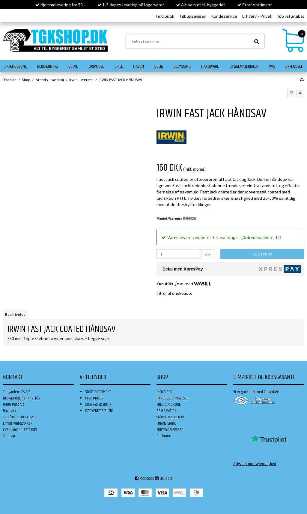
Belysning (182, 66)
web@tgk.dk (22, 423)
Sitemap (9, 436)
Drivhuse (96, 66)
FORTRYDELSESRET (169, 429)
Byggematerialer (244, 66)
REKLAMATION (166, 411)
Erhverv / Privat (257, 16)
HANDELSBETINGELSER (172, 398)
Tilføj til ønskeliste (174, 293)
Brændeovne (15, 66)
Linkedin (163, 478)
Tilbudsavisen (192, 16)
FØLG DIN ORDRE (168, 404)
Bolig (158, 66)
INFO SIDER (164, 392)
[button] (291, 93)
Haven (138, 66)
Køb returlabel (290, 16)
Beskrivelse (15, 314)
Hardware (210, 66)
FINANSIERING (166, 423)
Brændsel (294, 66)
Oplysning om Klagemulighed (254, 464)
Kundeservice (224, 16)
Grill (119, 66)
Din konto (163, 436)
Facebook (144, 478)
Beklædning (47, 66)
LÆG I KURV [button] (262, 254)
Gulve (73, 66)
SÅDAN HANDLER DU (170, 417)
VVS (272, 66)
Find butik (165, 16)
